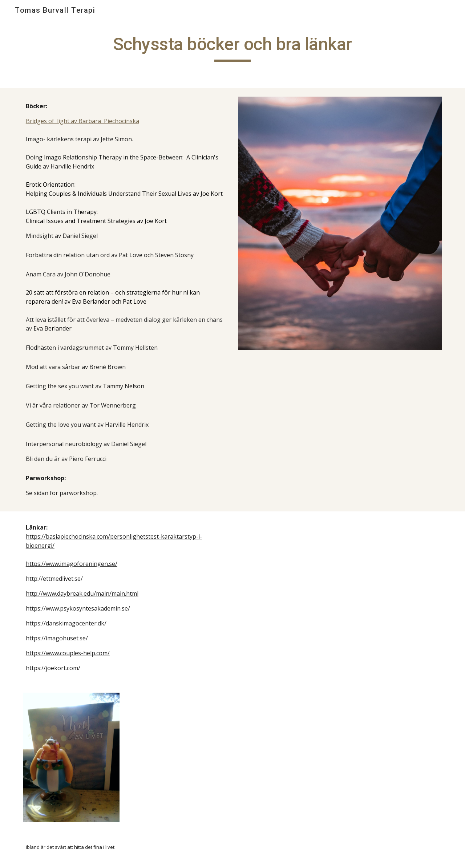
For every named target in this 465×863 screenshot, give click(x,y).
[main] (232, 48)
